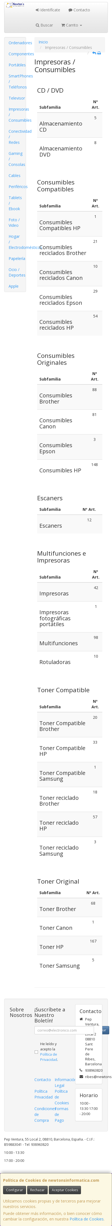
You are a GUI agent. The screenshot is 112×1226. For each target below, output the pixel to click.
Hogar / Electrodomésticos (17, 242)
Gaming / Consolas (17, 159)
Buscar (44, 25)
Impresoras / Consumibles (17, 114)
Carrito (71, 25)
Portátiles (17, 64)
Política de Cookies (87, 1219)
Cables (15, 175)
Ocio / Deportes (17, 272)
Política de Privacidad (48, 1057)
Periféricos (17, 186)
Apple (14, 286)
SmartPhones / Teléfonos (17, 81)
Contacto (79, 9)
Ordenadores (17, 42)
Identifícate (48, 9)
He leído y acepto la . (49, 1052)
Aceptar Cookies (65, 1190)
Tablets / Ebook (15, 203)
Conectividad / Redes (17, 137)
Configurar (14, 1190)
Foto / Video (14, 222)
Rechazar (37, 1190)
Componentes (17, 53)
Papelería (17, 258)
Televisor (17, 98)
